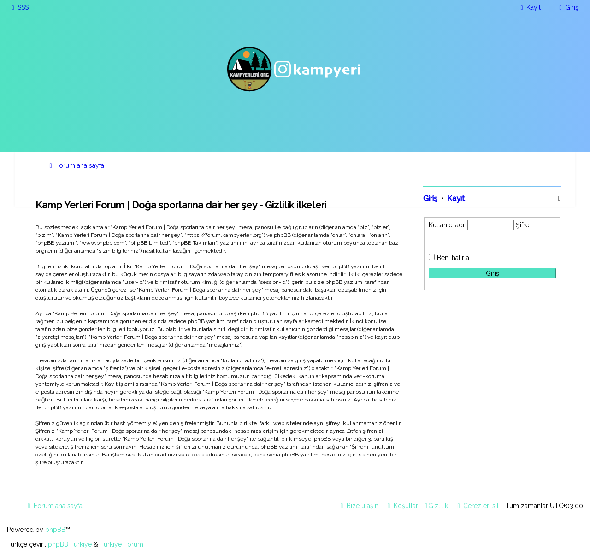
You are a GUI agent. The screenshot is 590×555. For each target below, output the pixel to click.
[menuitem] (19, 7)
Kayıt (456, 198)
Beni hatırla (453, 257)
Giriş (430, 198)
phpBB (55, 529)
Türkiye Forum (121, 544)
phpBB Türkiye (70, 544)
